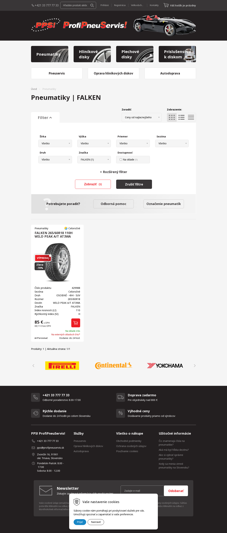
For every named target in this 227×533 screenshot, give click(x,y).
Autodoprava (81, 451)
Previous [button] (33, 365)
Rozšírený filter (113, 172)
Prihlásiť (105, 5)
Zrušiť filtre (134, 184)
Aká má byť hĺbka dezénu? (174, 449)
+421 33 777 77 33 (47, 5)
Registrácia (120, 5)
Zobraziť (93, 184)
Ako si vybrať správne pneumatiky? (171, 456)
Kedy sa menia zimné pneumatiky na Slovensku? (174, 465)
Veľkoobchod (137, 5)
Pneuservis (80, 441)
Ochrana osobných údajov (131, 446)
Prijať (80, 522)
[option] (62, 365)
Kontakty (154, 5)
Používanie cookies (127, 451)
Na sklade (130, 159)
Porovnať (41, 338)
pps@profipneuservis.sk (50, 447)
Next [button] (194, 365)
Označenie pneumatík (163, 204)
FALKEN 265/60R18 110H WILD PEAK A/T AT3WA (54, 234)
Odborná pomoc (113, 204)
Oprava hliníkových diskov (88, 446)
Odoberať (176, 491)
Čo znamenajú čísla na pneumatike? (172, 442)
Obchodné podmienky (128, 441)
